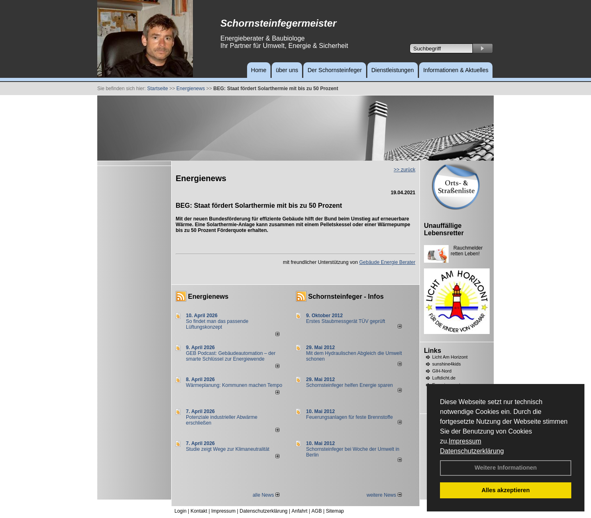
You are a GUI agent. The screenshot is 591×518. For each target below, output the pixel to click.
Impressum (465, 441)
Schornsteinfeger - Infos (346, 296)
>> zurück (404, 170)
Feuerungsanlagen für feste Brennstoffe (349, 417)
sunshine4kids (446, 363)
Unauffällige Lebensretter (444, 229)
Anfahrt (299, 511)
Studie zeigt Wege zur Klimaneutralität (227, 449)
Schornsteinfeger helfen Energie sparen (349, 385)
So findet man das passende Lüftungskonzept (217, 324)
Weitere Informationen (505, 467)
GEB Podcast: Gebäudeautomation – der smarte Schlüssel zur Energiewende (230, 356)
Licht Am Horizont (449, 356)
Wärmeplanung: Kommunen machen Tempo (234, 385)
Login (180, 511)
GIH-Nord (441, 370)
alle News (265, 495)
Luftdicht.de (444, 377)
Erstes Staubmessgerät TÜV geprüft (345, 321)
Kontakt (198, 511)
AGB (317, 511)
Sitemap (335, 511)
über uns (287, 70)
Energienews (208, 296)
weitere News (384, 495)
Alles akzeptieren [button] (505, 490)
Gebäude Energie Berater (387, 262)
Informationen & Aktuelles (455, 70)
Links (432, 350)
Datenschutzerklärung (472, 451)
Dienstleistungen (392, 70)
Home (258, 70)
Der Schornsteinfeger (334, 70)
